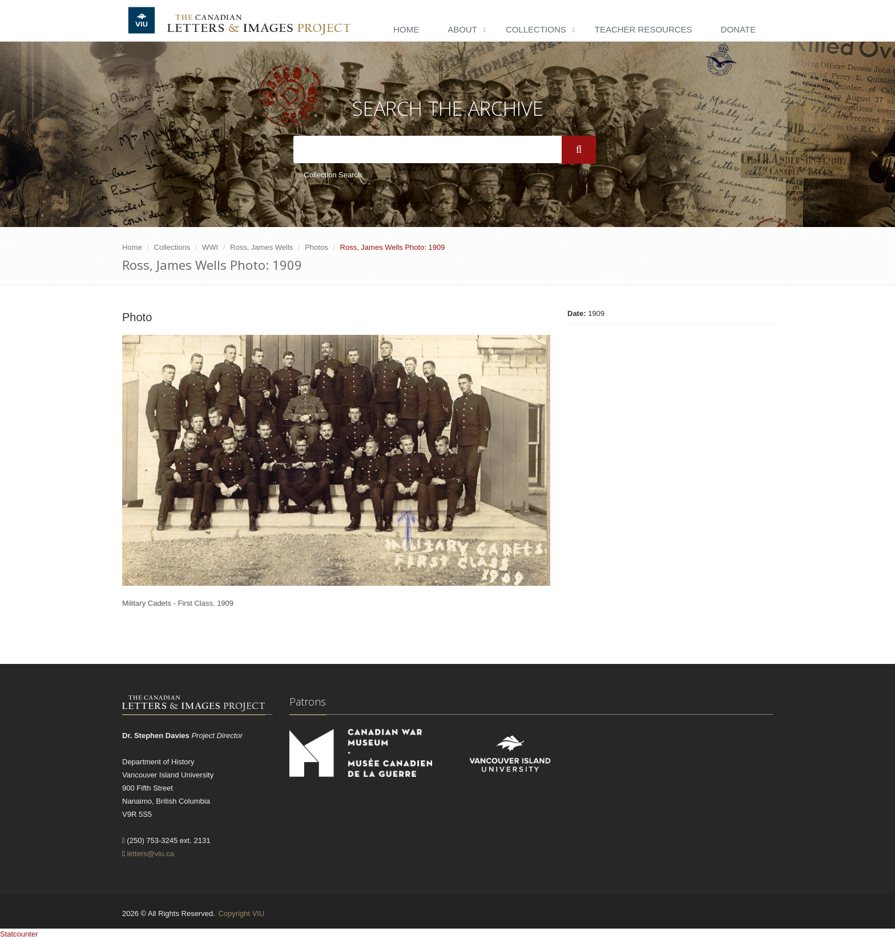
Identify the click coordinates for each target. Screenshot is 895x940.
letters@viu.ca (150, 853)
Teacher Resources (643, 29)
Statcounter (19, 934)
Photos (316, 247)
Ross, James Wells (261, 247)
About (462, 29)
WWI (210, 247)
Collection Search (330, 175)
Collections (536, 29)
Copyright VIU (241, 913)
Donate (738, 29)
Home (406, 29)
